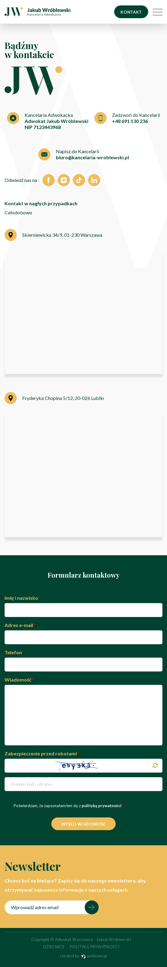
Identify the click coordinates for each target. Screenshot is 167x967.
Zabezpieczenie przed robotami (42, 753)
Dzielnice (54, 946)
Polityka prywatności (94, 946)
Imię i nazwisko (22, 598)
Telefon (14, 652)
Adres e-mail (20, 625)
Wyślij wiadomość (83, 824)
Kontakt (131, 12)
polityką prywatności (101, 805)
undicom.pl (94, 955)
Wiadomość (19, 679)
